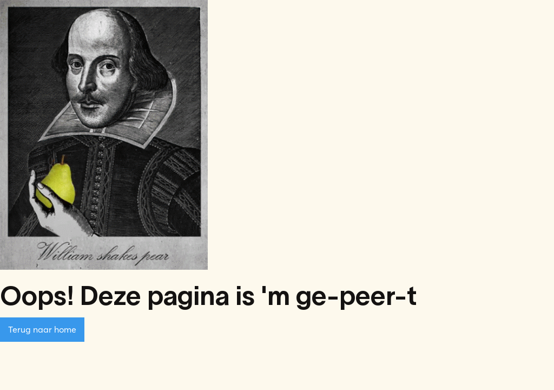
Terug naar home (42, 329)
